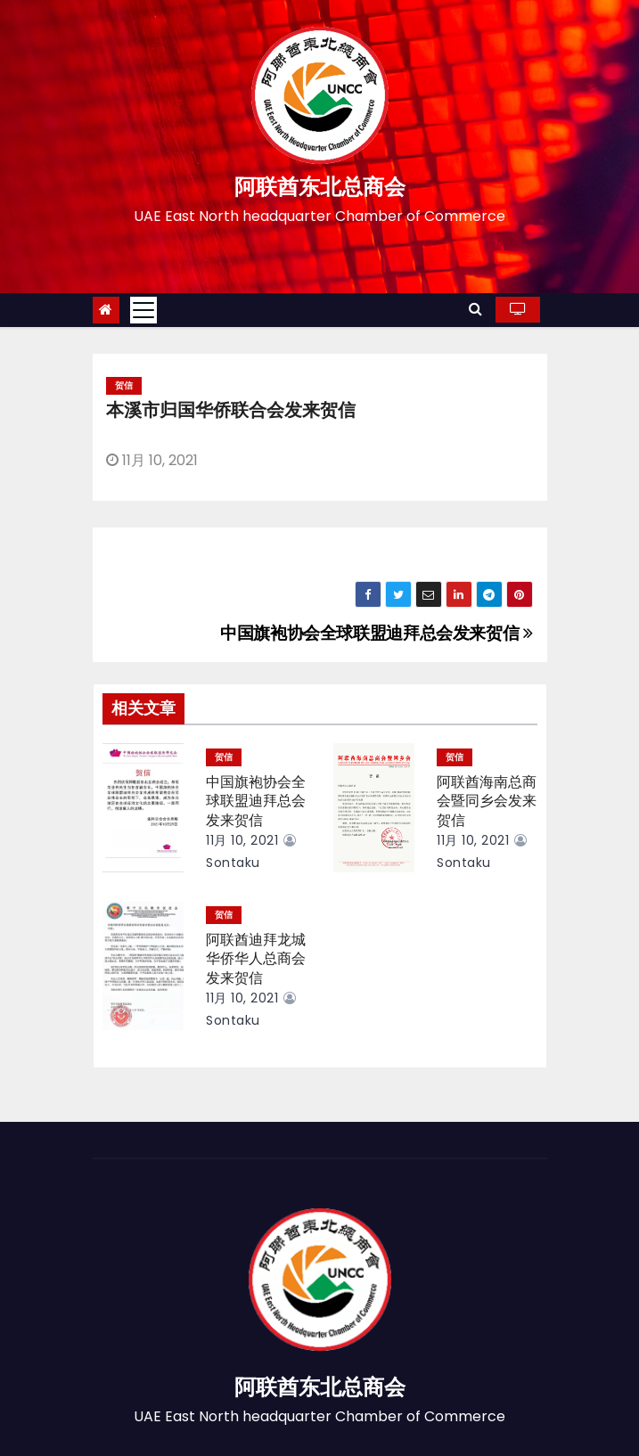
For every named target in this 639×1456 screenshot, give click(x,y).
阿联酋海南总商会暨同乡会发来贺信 (487, 801)
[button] (475, 308)
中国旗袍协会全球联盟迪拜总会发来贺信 (376, 633)
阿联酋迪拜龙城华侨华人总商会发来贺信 (256, 958)
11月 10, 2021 (242, 840)
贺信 (124, 385)
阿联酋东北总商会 (320, 187)
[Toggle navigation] (143, 310)
